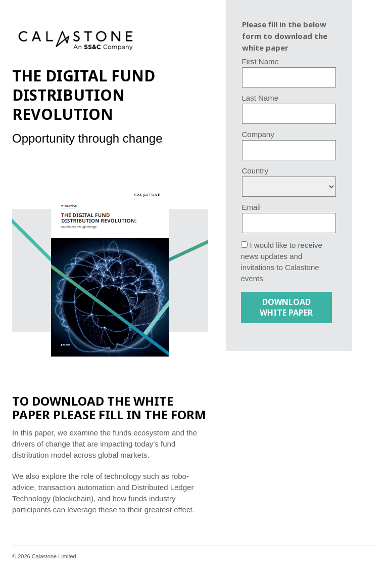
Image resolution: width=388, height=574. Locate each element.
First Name (260, 61)
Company (258, 134)
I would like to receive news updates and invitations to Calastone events (281, 262)
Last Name (260, 98)
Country (255, 170)
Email (251, 207)
